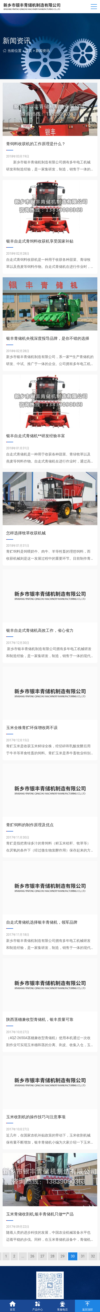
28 (53, 1256)
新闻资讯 (43, 51)
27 (42, 1256)
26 (32, 1256)
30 (73, 1256)
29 (63, 1256)
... (22, 1256)
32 (93, 1256)
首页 (28, 51)
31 (83, 1256)
